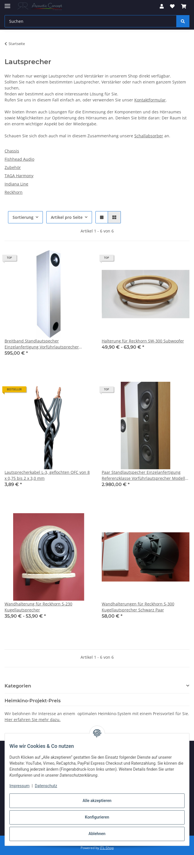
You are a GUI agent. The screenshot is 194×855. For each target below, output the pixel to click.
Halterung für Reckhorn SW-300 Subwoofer (143, 341)
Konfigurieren (97, 817)
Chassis (12, 151)
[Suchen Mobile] (91, 21)
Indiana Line (16, 184)
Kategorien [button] (18, 686)
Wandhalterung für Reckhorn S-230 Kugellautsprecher (38, 607)
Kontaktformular (150, 100)
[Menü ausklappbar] (7, 3)
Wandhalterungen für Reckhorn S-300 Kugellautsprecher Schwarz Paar (138, 607)
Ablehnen (97, 833)
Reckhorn (14, 192)
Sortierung (23, 217)
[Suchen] (182, 21)
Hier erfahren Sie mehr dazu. (33, 719)
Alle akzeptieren (97, 800)
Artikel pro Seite (67, 217)
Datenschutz (46, 785)
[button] (162, 6)
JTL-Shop (107, 847)
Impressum (19, 785)
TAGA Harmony (19, 175)
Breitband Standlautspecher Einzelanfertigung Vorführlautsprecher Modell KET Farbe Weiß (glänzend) (42, 344)
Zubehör (13, 167)
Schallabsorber (148, 135)
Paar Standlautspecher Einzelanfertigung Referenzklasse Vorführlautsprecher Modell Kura (143, 475)
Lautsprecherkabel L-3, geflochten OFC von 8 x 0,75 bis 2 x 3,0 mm (47, 475)
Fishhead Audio (19, 159)
